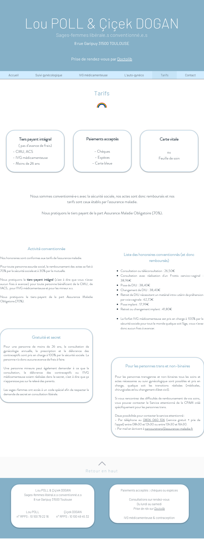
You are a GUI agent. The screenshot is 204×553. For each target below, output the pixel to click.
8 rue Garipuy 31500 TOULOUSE (101, 43)
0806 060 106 (154, 419)
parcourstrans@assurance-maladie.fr (169, 428)
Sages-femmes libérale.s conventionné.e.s (101, 35)
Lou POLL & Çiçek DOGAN (102, 22)
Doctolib (159, 508)
